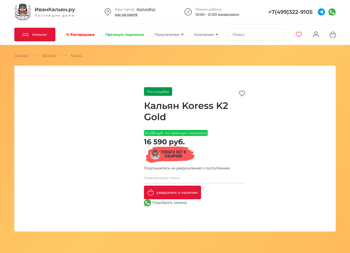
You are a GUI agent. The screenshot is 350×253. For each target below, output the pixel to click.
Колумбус (146, 9)
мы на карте (126, 14)
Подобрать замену (165, 202)
